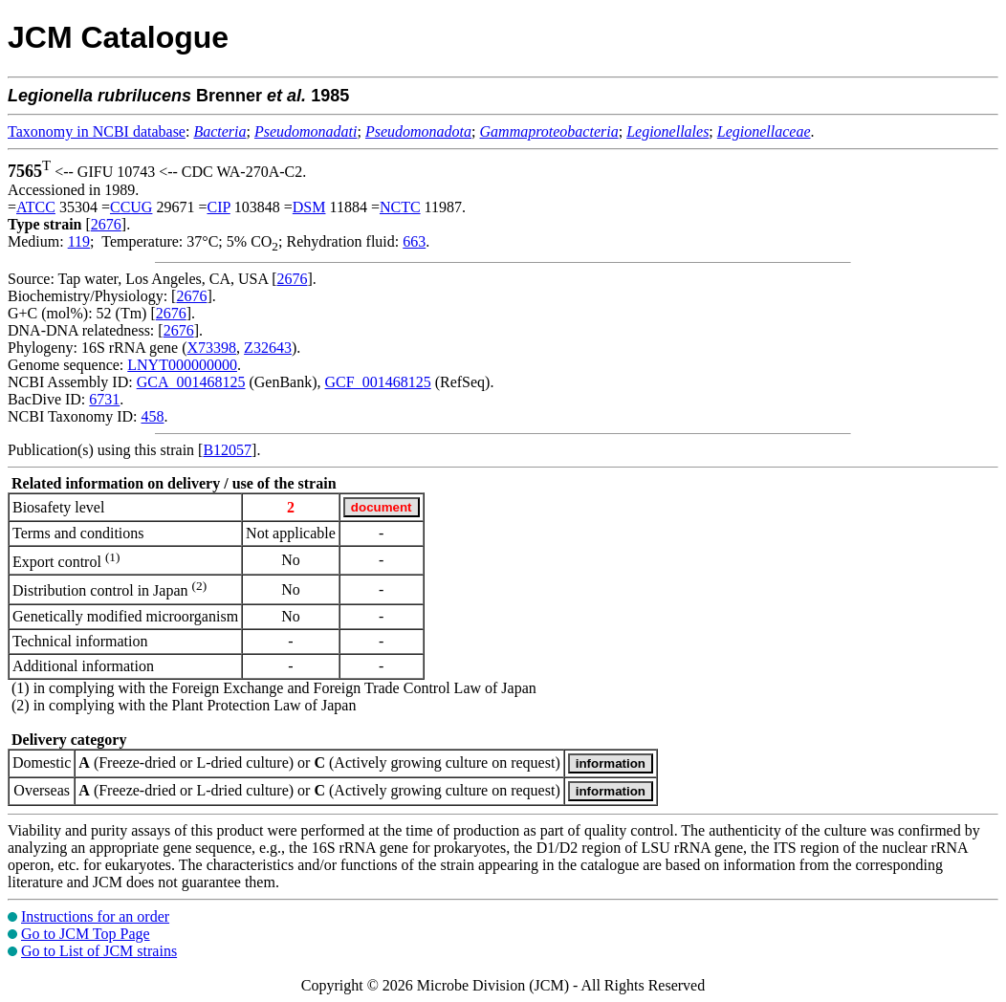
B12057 (227, 450)
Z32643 (268, 347)
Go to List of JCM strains (99, 951)
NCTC (400, 207)
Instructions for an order (95, 916)
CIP (218, 207)
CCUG (131, 207)
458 (152, 416)
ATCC (35, 207)
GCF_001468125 (378, 382)
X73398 (212, 347)
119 (79, 241)
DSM (309, 207)
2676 (106, 224)
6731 (104, 399)
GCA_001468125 (191, 382)
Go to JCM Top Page (85, 934)
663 (414, 241)
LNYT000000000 (182, 365)
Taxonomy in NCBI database (97, 131)
